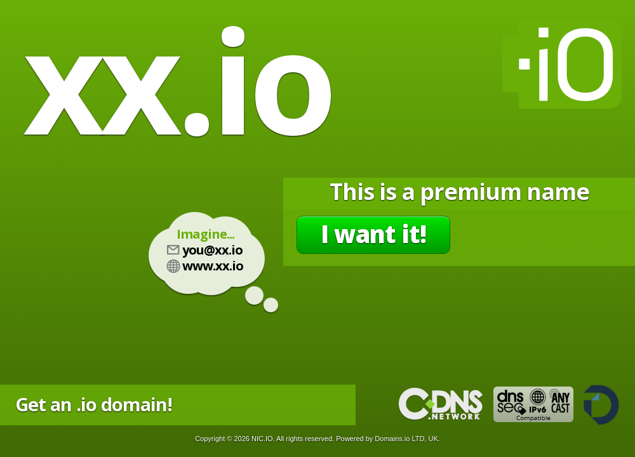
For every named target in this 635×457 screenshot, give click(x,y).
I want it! (373, 233)
